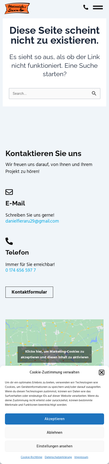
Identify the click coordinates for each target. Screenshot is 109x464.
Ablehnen (54, 432)
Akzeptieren (54, 419)
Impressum (81, 457)
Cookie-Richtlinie (31, 457)
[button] (101, 372)
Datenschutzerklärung (58, 457)
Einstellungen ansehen (54, 446)
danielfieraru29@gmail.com (32, 221)
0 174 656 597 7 (20, 270)
